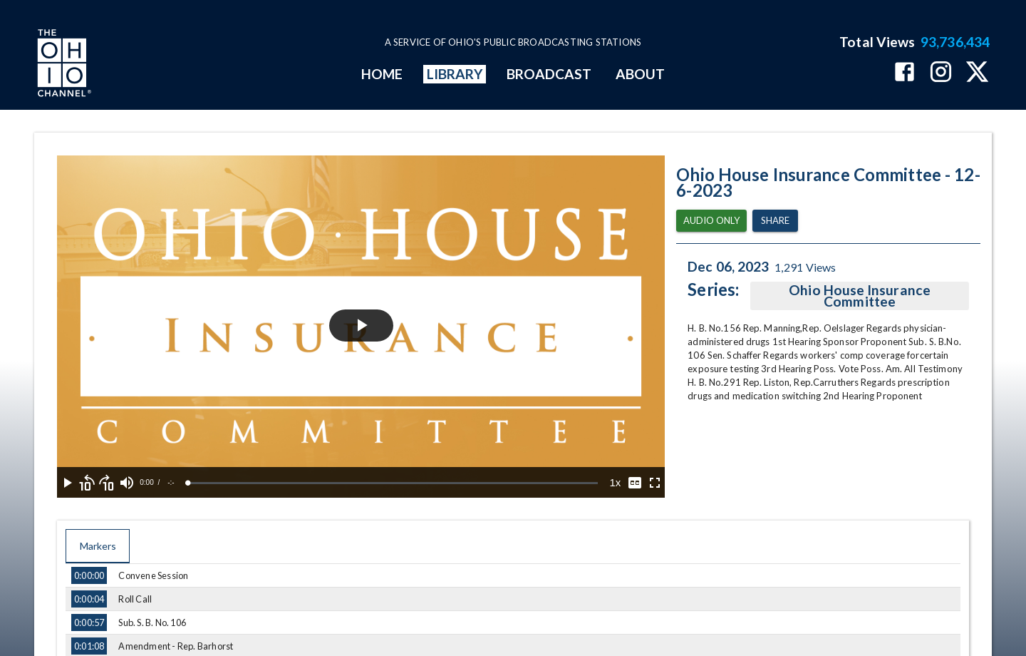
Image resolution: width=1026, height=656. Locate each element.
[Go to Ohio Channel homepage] (63, 65)
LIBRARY (455, 74)
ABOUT (640, 74)
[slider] (393, 483)
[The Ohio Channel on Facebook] (904, 73)
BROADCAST (549, 74)
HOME (382, 74)
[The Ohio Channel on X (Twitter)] (977, 73)
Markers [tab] (97, 546)
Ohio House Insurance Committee (859, 296)
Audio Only (711, 221)
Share (775, 221)
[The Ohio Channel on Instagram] (940, 73)
